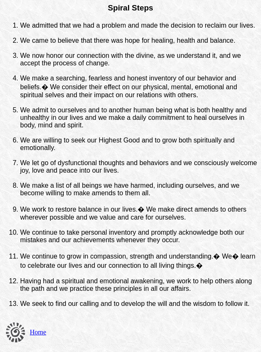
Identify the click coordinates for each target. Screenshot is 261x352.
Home (38, 332)
